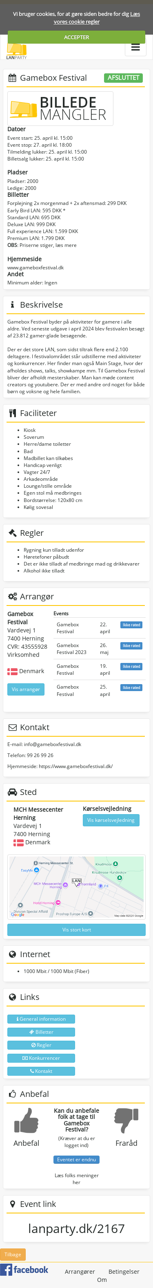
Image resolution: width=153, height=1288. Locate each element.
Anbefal (26, 1143)
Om (102, 1280)
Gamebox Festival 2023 (71, 649)
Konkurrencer (41, 1058)
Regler (41, 1044)
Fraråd (126, 1143)
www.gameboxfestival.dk (35, 267)
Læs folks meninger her (77, 1179)
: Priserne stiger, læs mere (42, 245)
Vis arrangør (26, 689)
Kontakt (41, 1071)
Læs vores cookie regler (97, 17)
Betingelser (124, 1271)
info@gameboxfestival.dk (52, 744)
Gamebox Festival (68, 628)
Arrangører (80, 1271)
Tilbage (12, 1254)
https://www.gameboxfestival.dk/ (76, 766)
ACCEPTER (76, 37)
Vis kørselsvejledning (111, 820)
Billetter (41, 1031)
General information (41, 1018)
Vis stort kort (76, 929)
